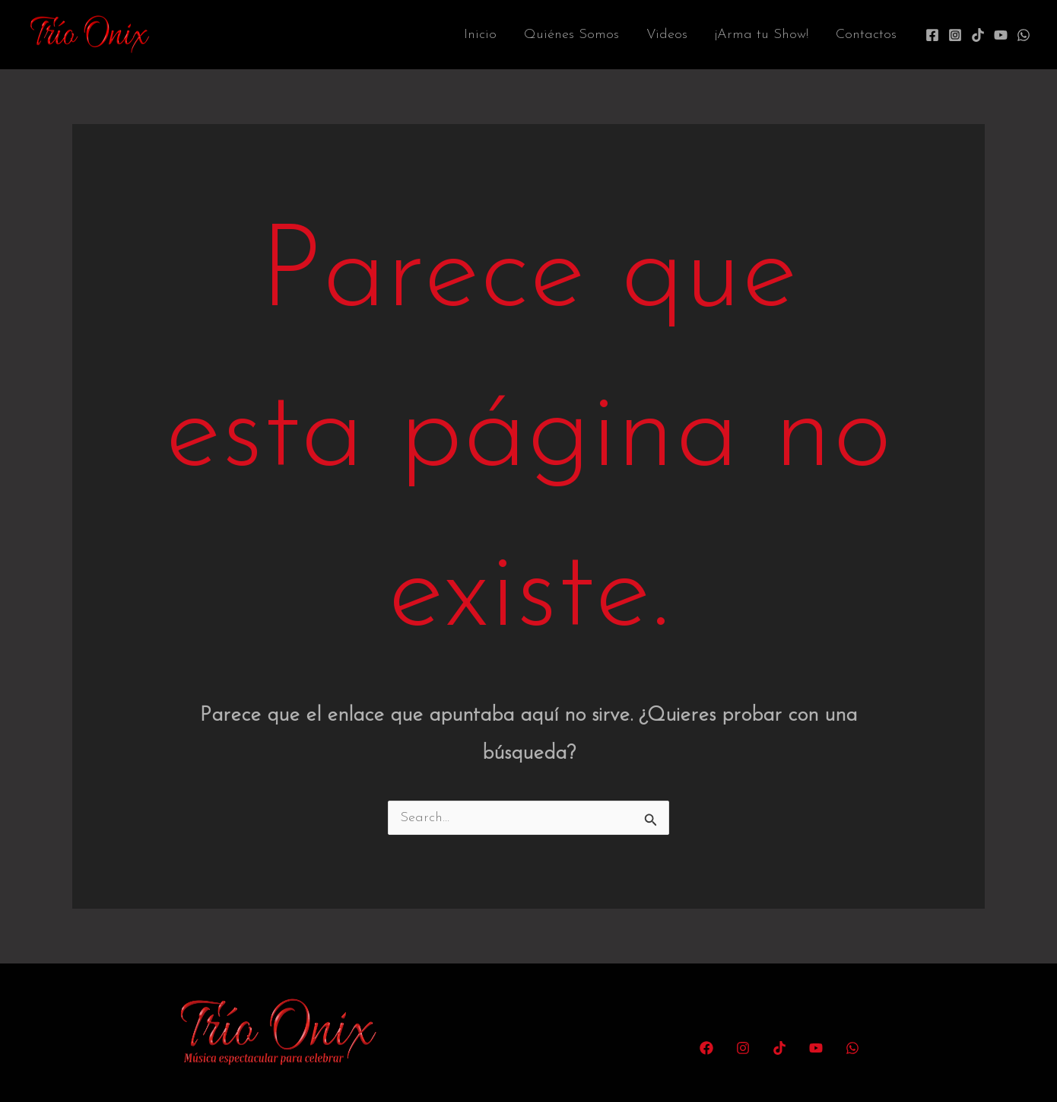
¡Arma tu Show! (761, 34)
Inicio (480, 34)
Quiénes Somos (571, 34)
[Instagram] (955, 35)
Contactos (866, 34)
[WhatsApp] (1023, 35)
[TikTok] (978, 35)
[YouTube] (1001, 35)
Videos (666, 34)
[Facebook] (932, 35)
